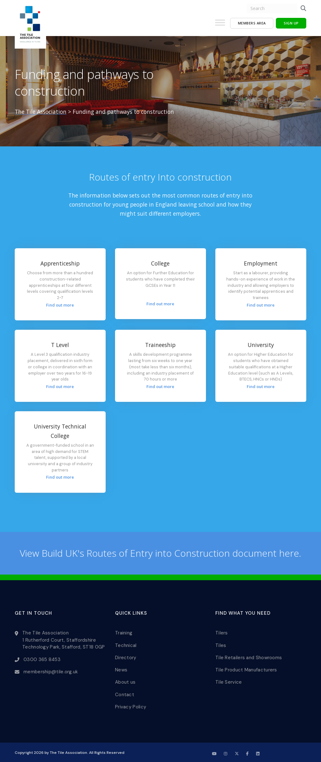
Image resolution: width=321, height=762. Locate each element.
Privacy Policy (130, 704)
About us (125, 680)
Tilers (221, 632)
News (121, 668)
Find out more (60, 305)
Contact (124, 692)
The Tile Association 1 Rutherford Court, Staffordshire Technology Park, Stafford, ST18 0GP (63, 639)
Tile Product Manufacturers (246, 668)
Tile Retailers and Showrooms (248, 656)
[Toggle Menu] (220, 25)
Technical (126, 644)
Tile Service (228, 680)
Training (123, 632)
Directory (125, 656)
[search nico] (272, 8)
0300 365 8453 (42, 658)
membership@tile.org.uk (51, 670)
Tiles (220, 644)
